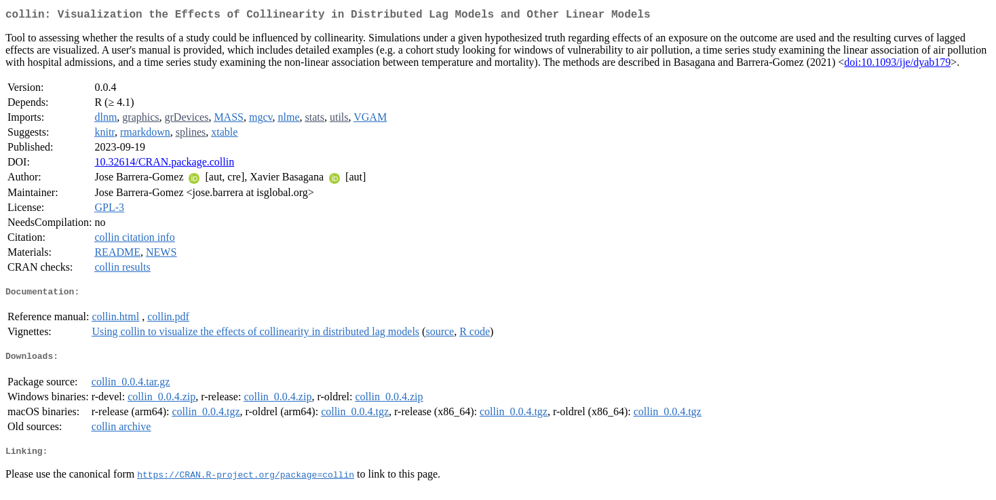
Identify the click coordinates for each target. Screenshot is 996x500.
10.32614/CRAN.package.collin (164, 164)
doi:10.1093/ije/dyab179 (897, 65)
